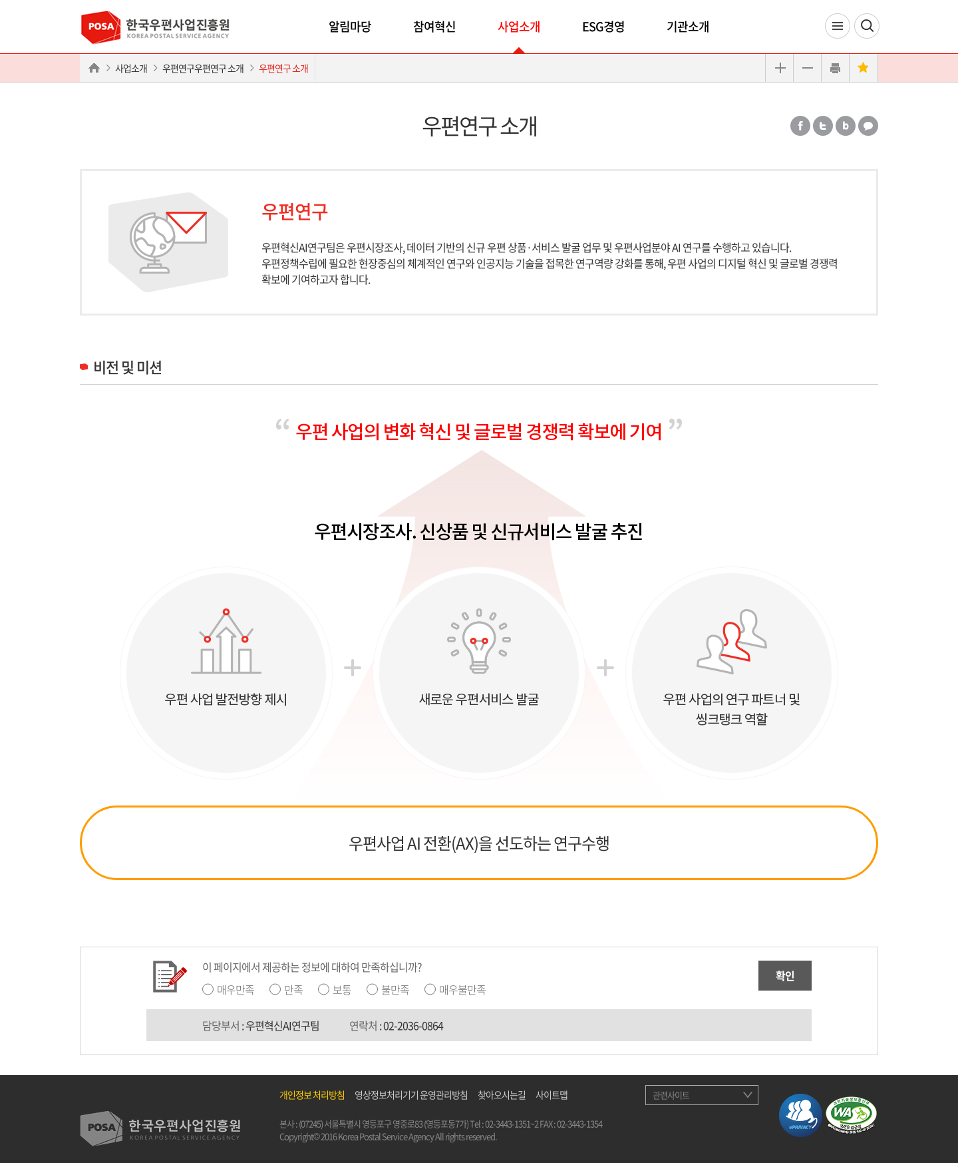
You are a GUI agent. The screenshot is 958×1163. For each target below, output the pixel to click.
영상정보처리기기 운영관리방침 (411, 1094)
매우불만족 (462, 989)
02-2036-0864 (413, 1025)
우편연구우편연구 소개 (202, 68)
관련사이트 (671, 1094)
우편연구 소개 (283, 68)
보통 (342, 989)
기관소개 (688, 26)
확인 (785, 975)
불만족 (395, 989)
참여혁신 (434, 26)
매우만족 (235, 989)
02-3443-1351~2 (511, 1123)
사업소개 (519, 26)
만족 (293, 989)
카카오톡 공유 (868, 126)
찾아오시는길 (502, 1094)
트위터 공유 (823, 126)
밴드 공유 (846, 126)
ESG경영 (603, 26)
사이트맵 (551, 1094)
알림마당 (350, 26)
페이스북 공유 (800, 126)
